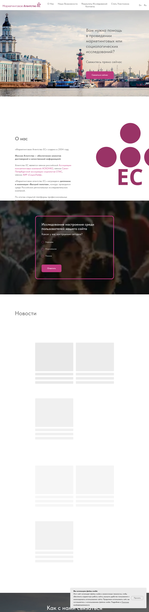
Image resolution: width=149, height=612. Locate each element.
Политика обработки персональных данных (29, 604)
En (140, 5)
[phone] (21, 560)
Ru (145, 5)
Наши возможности (68, 3)
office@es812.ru (29, 545)
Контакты (90, 6)
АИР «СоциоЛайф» (32, 174)
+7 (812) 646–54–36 (33, 528)
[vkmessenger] (17, 560)
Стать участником (120, 3)
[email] (26, 560)
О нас (50, 3)
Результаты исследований (94, 3)
